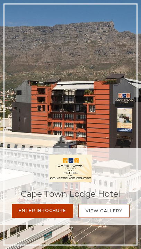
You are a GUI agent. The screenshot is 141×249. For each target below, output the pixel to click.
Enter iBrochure (42, 210)
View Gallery (104, 210)
